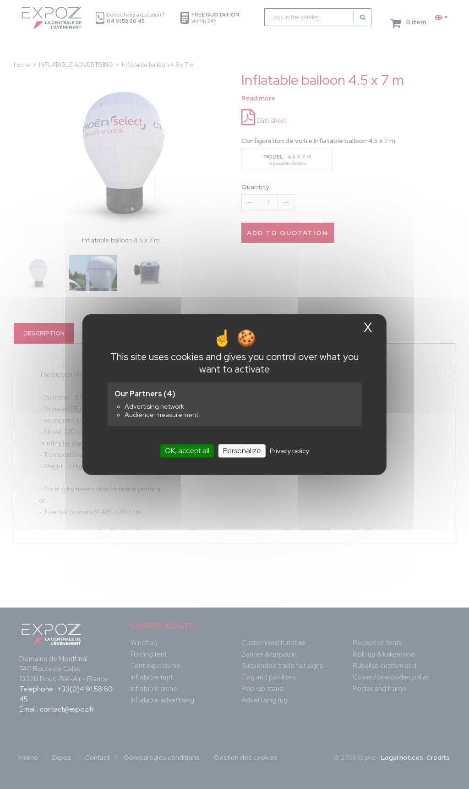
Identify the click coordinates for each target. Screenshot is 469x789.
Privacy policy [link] (289, 451)
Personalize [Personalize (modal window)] (242, 450)
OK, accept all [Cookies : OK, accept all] (187, 450)
